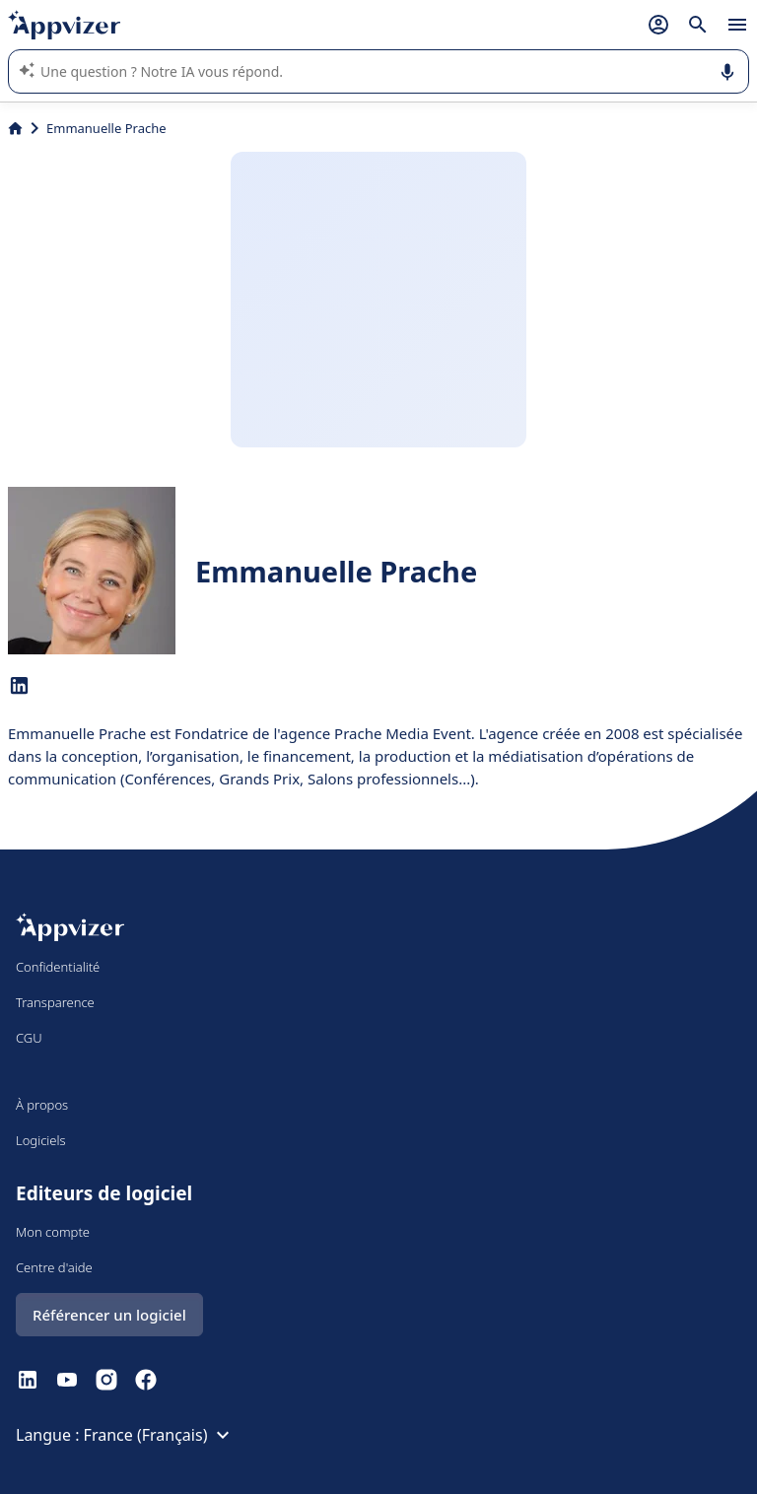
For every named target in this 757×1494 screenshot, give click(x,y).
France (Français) (160, 1435)
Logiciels (41, 1140)
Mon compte (53, 1232)
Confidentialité (58, 967)
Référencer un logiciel (109, 1314)
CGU (29, 1038)
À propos (42, 1105)
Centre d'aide (54, 1267)
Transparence (55, 1002)
